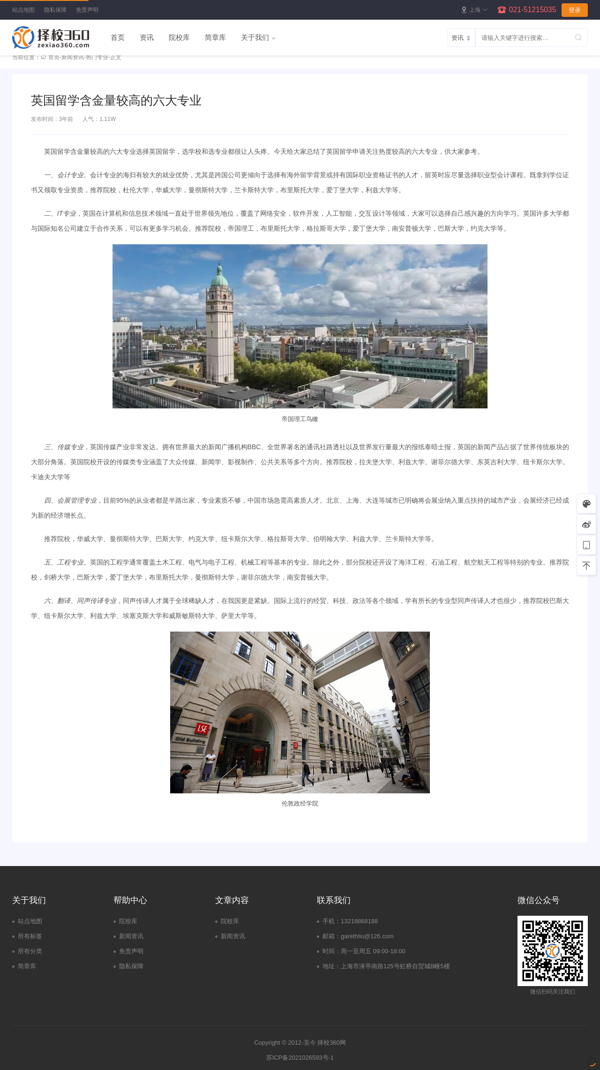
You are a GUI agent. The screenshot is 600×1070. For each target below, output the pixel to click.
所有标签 (30, 936)
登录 (575, 10)
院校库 (179, 37)
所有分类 (30, 951)
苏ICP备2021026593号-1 (300, 1057)
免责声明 (87, 10)
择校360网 (331, 1042)
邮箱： (331, 936)
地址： (331, 966)
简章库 (215, 37)
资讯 (147, 37)
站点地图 (23, 10)
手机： (331, 921)
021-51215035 (532, 10)
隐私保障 (55, 10)
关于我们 (255, 37)
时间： (331, 951)
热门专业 (97, 57)
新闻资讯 (72, 57)
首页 (118, 37)
